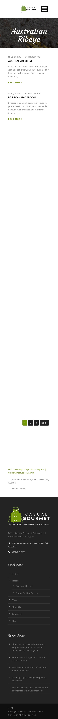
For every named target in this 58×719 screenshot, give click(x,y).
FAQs (14, 600)
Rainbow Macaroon (22, 97)
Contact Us (17, 614)
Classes (15, 580)
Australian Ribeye (20, 61)
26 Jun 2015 (16, 57)
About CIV (16, 607)
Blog (14, 621)
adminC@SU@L (34, 57)
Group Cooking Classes (27, 593)
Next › (44, 422)
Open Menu (44, 9)
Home (15, 573)
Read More (15, 82)
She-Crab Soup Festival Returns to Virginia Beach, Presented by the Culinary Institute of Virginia (28, 647)
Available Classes (24, 586)
